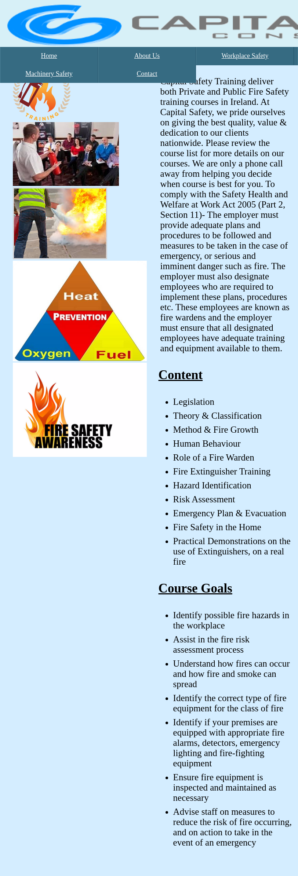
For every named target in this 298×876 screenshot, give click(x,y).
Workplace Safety (245, 55)
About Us (147, 55)
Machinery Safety (48, 73)
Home (49, 55)
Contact (147, 73)
